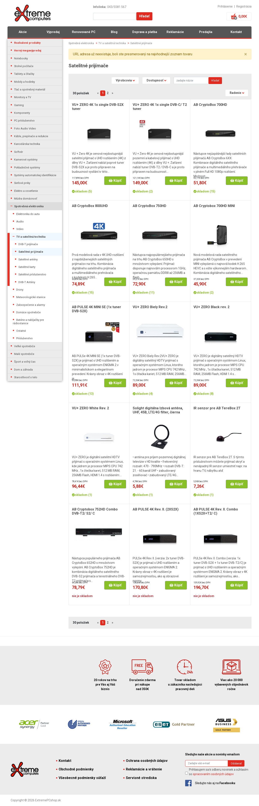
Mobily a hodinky (24, 81)
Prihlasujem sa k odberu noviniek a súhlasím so (218, 772)
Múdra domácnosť (25, 198)
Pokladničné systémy (27, 167)
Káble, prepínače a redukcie (31, 136)
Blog (114, 32)
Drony (19, 289)
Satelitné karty (26, 267)
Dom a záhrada (23, 369)
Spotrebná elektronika (28, 206)
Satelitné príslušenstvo (32, 274)
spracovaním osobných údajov (213, 774)
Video (20, 229)
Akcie (23, 32)
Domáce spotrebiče (28, 312)
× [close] (245, 54)
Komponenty (22, 112)
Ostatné (21, 330)
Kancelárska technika (27, 144)
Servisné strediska (140, 778)
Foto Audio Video (25, 128)
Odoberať (236, 763)
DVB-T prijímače (28, 244)
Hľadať (144, 16)
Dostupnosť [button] (155, 80)
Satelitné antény (28, 259)
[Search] (191, 80)
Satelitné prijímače (30, 251)
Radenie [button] (235, 93)
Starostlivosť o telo (25, 377)
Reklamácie (175, 32)
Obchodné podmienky (75, 769)
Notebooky (21, 58)
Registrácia (244, 6)
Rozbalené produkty (27, 42)
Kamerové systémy (25, 159)
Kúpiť (115, 181)
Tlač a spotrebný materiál (29, 89)
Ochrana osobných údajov (145, 761)
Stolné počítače (23, 66)
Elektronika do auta (28, 214)
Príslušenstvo (24, 338)
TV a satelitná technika (30, 236)
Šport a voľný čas (25, 361)
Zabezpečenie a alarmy (30, 304)
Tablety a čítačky (24, 73)
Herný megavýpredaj (27, 50)
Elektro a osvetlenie (26, 190)
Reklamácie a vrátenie (142, 769)
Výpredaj (53, 32)
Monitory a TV (22, 97)
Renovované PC (83, 32)
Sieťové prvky (22, 183)
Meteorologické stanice (30, 297)
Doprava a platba (144, 32)
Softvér (18, 151)
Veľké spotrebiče (24, 346)
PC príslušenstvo (24, 120)
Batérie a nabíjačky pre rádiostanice (28, 321)
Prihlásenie (225, 6)
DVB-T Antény (26, 282)
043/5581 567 (116, 7)
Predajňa (205, 32)
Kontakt (236, 32)
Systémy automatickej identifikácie (35, 175)
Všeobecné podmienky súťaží (81, 778)
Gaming (19, 105)
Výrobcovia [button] (124, 80)
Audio (20, 221)
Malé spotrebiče (24, 354)
